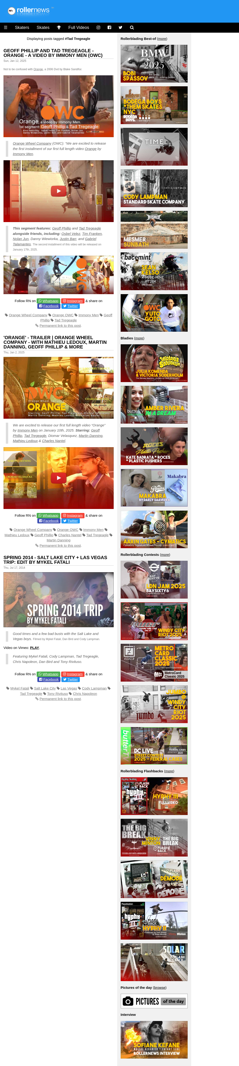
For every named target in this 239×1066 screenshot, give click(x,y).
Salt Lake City (45, 688)
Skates (43, 27)
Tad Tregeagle (90, 228)
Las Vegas (69, 688)
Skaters (22, 27)
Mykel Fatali (20, 688)
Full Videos (78, 27)
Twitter (72, 306)
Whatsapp (50, 301)
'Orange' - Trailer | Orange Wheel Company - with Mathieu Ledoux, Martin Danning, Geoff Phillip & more (55, 342)
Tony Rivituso (57, 694)
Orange (38, 69)
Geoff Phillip (61, 228)
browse (159, 987)
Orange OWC (63, 315)
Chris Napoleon (85, 694)
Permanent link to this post (60, 325)
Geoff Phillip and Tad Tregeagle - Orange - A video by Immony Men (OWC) (53, 53)
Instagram (75, 301)
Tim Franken (92, 234)
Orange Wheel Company (32, 143)
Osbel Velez (70, 234)
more (162, 39)
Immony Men (23, 154)
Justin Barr (68, 239)
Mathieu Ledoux (25, 441)
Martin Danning (90, 436)
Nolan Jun (21, 239)
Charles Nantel (53, 441)
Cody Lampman (94, 688)
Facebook (51, 306)
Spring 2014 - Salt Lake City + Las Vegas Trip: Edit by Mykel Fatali (55, 560)
